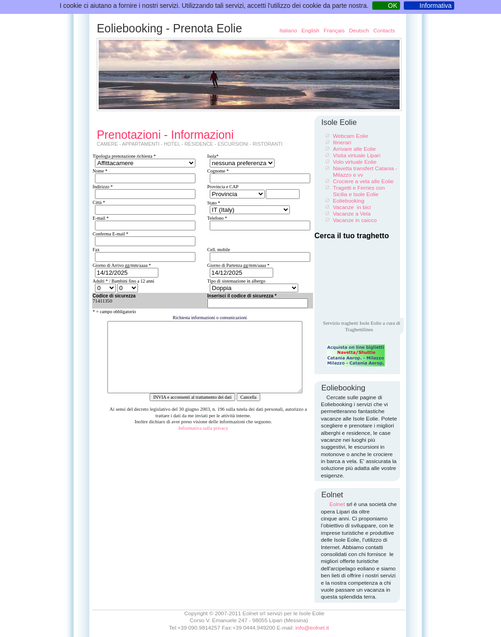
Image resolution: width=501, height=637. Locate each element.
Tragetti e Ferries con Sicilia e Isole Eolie (359, 191)
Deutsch (360, 30)
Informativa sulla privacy (203, 442)
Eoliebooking (348, 201)
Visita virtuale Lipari (356, 155)
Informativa (435, 5)
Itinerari (342, 142)
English (311, 30)
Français (335, 30)
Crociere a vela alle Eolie (363, 181)
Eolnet (337, 504)
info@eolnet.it (312, 628)
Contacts (384, 30)
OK (392, 5)
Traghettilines (359, 329)
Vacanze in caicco (354, 220)
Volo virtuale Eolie (354, 162)
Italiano (288, 30)
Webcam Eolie (350, 136)
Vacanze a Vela (351, 213)
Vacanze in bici (352, 207)
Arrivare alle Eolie (354, 149)
